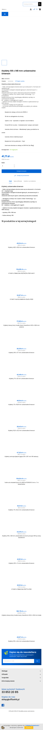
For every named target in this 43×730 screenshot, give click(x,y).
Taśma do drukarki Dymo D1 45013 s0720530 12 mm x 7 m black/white (21, 483)
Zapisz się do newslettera (22, 652)
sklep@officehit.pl (11, 699)
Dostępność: (5, 149)
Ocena (4, 81)
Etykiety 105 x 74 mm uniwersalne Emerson (21, 563)
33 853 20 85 (10, 692)
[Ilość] (7, 166)
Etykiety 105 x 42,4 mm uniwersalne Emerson (21, 641)
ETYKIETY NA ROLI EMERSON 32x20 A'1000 (21, 299)
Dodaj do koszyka (21, 171)
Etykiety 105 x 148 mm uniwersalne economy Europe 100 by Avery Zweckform (21, 536)
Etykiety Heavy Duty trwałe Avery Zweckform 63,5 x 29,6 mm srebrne (22, 326)
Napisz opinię (19, 81)
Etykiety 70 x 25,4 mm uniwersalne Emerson (21, 510)
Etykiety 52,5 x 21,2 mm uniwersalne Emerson (21, 430)
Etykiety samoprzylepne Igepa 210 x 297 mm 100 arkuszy (21, 456)
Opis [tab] (10, 181)
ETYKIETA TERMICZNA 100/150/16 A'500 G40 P (21, 273)
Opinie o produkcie (30, 181)
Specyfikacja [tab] (18, 181)
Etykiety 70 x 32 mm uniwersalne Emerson (21, 378)
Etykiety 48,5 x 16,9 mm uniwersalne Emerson (21, 247)
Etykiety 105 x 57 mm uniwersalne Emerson (21, 352)
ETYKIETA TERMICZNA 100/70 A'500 (21, 589)
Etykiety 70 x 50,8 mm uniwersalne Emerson (21, 404)
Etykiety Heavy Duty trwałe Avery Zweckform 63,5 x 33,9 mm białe (21, 615)
